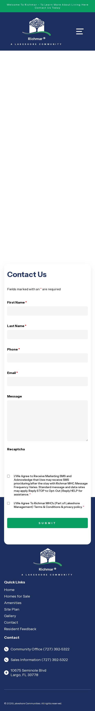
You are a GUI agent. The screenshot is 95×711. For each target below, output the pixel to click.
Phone (13, 349)
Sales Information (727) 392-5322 (36, 660)
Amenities (12, 603)
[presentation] (38, 461)
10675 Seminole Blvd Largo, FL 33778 (25, 672)
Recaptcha (16, 449)
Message (14, 396)
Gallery (10, 616)
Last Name (16, 326)
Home (9, 589)
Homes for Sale (17, 596)
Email (12, 373)
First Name (17, 302)
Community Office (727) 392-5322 (36, 649)
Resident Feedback (20, 629)
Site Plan (11, 609)
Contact (11, 622)
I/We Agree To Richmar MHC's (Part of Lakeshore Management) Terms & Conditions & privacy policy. (49, 505)
